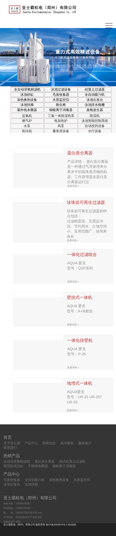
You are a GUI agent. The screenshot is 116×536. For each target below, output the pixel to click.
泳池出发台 (94, 100)
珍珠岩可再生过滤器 (86, 229)
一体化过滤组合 (82, 275)
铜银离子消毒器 (60, 110)
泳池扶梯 (27, 105)
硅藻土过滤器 (95, 89)
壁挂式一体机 (79, 317)
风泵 (61, 129)
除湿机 (95, 118)
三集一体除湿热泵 (61, 118)
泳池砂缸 (27, 94)
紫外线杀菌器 (27, 110)
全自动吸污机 (95, 94)
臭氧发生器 (94, 110)
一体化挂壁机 (80, 360)
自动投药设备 (95, 129)
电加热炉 (61, 123)
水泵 (27, 129)
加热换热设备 (27, 100)
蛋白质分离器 (80, 176)
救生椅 (61, 105)
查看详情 (73, 209)
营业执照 (72, 524)
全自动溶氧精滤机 (27, 89)
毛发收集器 (61, 94)
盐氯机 (27, 118)
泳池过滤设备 (61, 89)
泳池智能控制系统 (95, 123)
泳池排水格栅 (95, 105)
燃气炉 (27, 123)
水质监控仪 (61, 100)
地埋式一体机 (79, 403)
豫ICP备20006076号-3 (56, 524)
